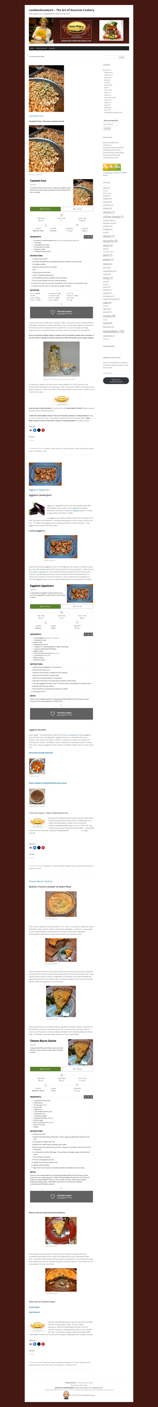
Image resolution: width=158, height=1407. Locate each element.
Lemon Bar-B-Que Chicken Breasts (113, 152)
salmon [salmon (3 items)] (106, 306)
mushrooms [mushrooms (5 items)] (109, 271)
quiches (61, 1365)
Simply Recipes (34, 1307)
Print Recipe (45, 209)
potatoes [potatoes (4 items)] (107, 290)
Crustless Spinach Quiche (111, 157)
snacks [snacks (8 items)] (109, 315)
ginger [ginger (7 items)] (108, 259)
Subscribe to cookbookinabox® (116, 381)
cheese (42, 1365)
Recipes (53, 48)
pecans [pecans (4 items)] (106, 287)
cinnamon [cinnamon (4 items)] (107, 226)
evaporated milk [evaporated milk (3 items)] (108, 251)
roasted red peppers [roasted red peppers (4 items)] (111, 299)
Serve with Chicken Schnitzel (41, 753)
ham (73, 866)
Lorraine (51, 1365)
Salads (106, 102)
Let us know (61, 313)
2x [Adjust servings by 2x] (88, 237)
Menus (53, 1362)
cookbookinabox (108, 346)
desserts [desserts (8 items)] (110, 240)
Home (32, 48)
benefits (73, 735)
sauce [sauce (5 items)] (107, 308)
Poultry (106, 100)
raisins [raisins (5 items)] (107, 293)
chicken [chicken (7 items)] (109, 212)
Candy (53, 448)
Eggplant (42, 572)
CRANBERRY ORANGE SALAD (112, 150)
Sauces (106, 105)
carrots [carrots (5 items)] (107, 201)
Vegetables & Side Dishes (64, 1362)
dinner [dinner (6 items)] (108, 245)
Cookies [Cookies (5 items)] (107, 229)
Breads (106, 77)
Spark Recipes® (34, 1312)
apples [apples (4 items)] (106, 188)
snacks (31, 451)
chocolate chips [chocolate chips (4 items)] (109, 223)
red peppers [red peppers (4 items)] (108, 296)
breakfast (32, 1365)
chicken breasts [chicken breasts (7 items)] (113, 216)
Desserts (107, 85)
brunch (37, 1365)
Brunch (106, 80)
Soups (106, 110)
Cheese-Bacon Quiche (40, 881)
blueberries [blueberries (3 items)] (107, 193)
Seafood (106, 107)
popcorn (91, 448)
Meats (106, 92)
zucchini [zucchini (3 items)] (106, 339)
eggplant (76, 511)
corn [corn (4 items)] (105, 232)
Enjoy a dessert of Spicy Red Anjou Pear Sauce (48, 783)
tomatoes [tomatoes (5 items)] (108, 326)
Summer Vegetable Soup (110, 142)
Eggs (105, 87)
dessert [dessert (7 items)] (109, 236)
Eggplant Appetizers (39, 489)
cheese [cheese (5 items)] (107, 208)
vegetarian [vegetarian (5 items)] (109, 335)
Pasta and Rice (108, 97)
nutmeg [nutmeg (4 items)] (107, 274)
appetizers (71, 448)
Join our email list (111, 120)
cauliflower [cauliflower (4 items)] (108, 205)
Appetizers (47, 448)
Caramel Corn (36, 115)
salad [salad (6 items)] (107, 302)
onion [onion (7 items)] (108, 277)
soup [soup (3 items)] (105, 319)
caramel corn (84, 448)
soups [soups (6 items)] (107, 322)
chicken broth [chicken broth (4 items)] (109, 220)
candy (77, 448)
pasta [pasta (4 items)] (106, 281)
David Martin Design (89, 1395)
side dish (89, 866)
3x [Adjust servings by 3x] (91, 237)
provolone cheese (80, 866)
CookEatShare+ (107, 173)
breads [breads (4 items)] (106, 196)
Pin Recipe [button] (77, 209)
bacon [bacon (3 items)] (105, 190)
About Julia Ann (41, 48)
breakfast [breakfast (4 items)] (107, 198)
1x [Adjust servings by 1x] (85, 237)
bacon (88, 1362)
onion (56, 1365)
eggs (46, 1365)
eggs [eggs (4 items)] (105, 249)
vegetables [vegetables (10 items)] (113, 331)
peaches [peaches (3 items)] (106, 284)
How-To (106, 90)
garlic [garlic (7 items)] (107, 255)
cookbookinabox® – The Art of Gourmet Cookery (61, 10)
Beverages (107, 75)
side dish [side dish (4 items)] (107, 312)
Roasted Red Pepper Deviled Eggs (113, 147)
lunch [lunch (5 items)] (107, 267)
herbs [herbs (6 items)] (107, 263)
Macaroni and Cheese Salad (111, 155)
